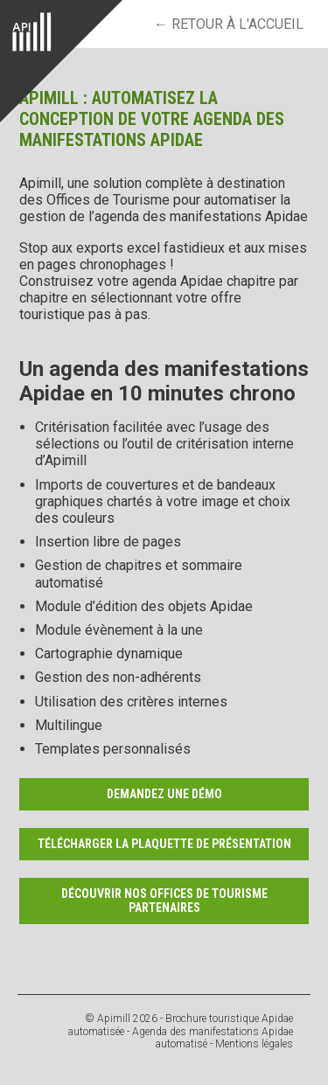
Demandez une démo (164, 794)
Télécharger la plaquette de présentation (164, 844)
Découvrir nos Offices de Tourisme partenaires (164, 901)
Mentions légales (254, 1044)
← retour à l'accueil (229, 24)
